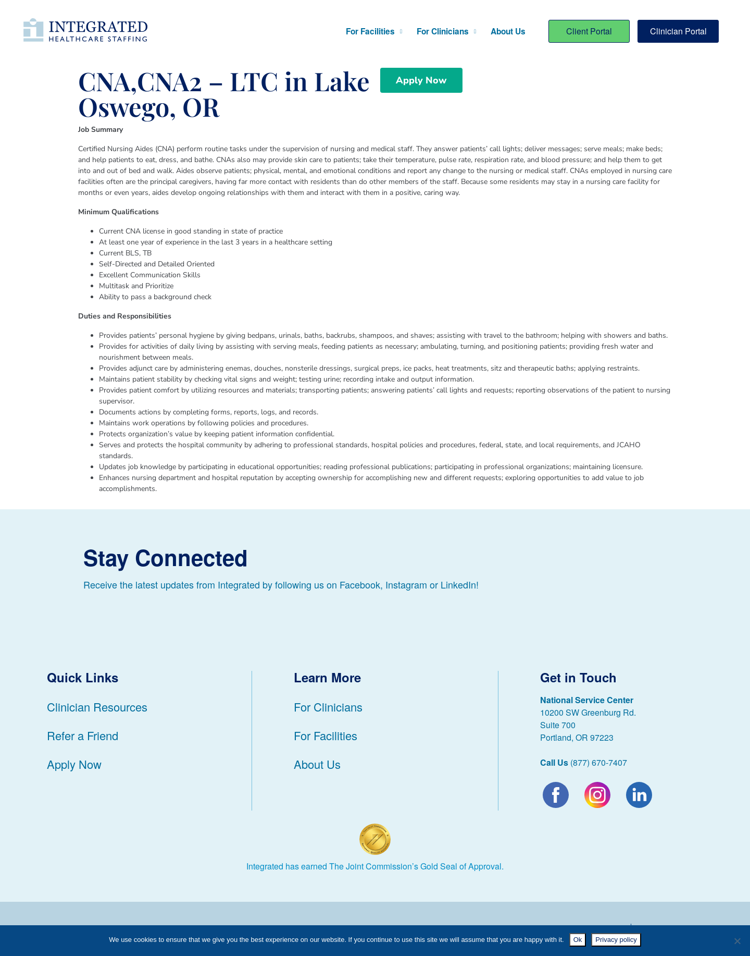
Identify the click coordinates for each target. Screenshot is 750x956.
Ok (577, 939)
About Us (508, 31)
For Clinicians (446, 31)
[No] (737, 941)
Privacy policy (615, 939)
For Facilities (374, 31)
